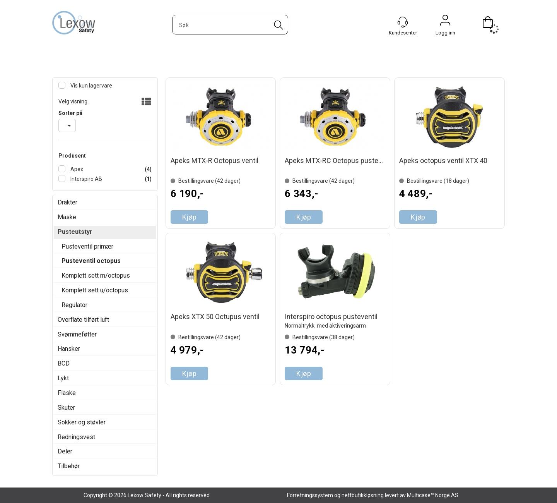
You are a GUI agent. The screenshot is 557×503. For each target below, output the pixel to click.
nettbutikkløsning (363, 495)
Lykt (63, 378)
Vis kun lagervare (90, 85)
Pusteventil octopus (91, 260)
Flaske (67, 393)
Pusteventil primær (87, 246)
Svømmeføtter (77, 334)
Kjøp (189, 217)
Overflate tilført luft (83, 319)
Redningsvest (76, 437)
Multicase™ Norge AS (432, 495)
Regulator (74, 305)
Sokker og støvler (82, 422)
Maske (67, 217)
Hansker (69, 348)
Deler (65, 451)
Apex (76, 169)
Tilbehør (69, 466)
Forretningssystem (310, 495)
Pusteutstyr (75, 231)
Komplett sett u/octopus (95, 290)
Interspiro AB (85, 179)
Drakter (67, 202)
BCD (64, 363)
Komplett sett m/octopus (96, 275)
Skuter (66, 407)
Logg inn (445, 22)
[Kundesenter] (402, 22)
